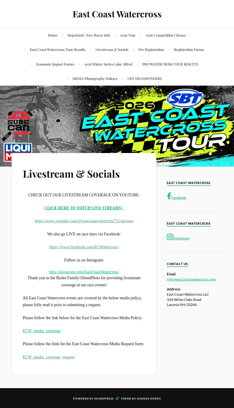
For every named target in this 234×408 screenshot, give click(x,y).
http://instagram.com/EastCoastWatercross (84, 272)
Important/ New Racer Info (89, 35)
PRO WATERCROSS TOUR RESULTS (170, 64)
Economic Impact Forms (55, 64)
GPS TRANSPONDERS (145, 78)
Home (53, 35)
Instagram (178, 237)
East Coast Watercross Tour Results (57, 49)
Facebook (176, 196)
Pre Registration (151, 49)
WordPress (104, 398)
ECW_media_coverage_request (48, 357)
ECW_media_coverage (42, 331)
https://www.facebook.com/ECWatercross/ (84, 247)
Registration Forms (189, 49)
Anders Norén (149, 398)
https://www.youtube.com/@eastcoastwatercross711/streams (84, 221)
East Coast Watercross (117, 14)
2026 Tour (128, 35)
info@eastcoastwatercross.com (191, 279)
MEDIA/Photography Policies (94, 78)
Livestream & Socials (112, 49)
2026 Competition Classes (166, 35)
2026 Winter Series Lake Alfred (108, 64)
